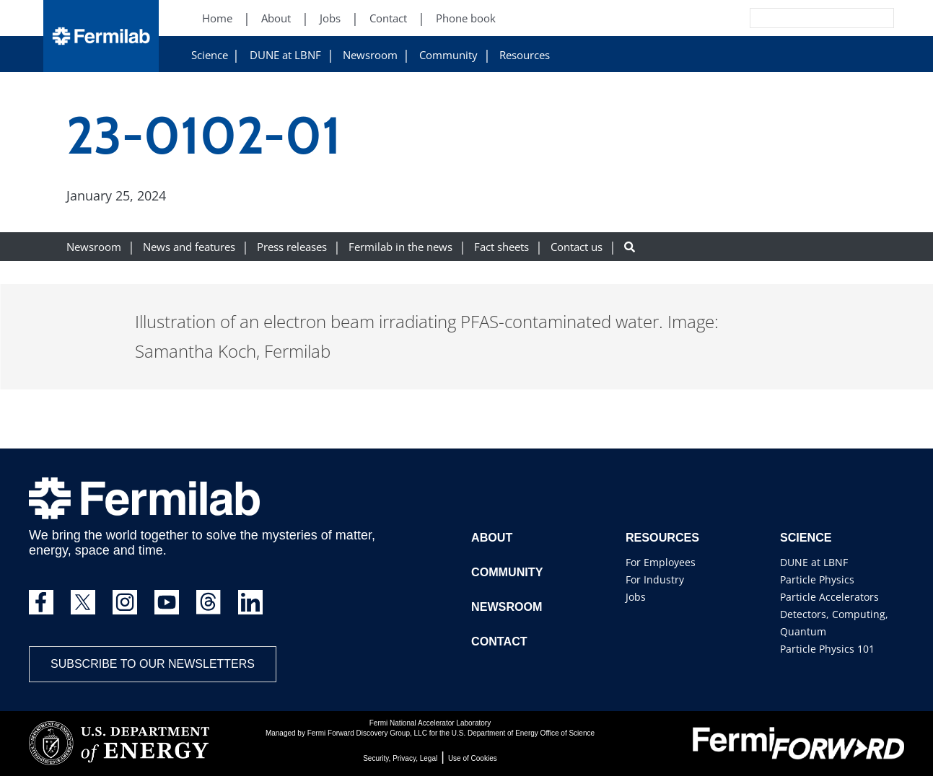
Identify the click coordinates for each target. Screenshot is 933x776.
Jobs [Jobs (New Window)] (330, 18)
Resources (524, 55)
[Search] (789, 18)
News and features (189, 247)
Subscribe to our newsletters (153, 664)
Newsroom (370, 55)
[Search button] (629, 247)
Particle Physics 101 (827, 649)
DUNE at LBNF (285, 55)
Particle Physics (817, 579)
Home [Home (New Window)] (217, 18)
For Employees (661, 562)
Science (209, 55)
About (491, 538)
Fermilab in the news (400, 247)
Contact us (577, 247)
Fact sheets (501, 247)
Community (448, 55)
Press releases (292, 247)
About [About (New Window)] (276, 18)
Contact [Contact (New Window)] (388, 18)
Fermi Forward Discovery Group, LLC (367, 733)
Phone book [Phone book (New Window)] (466, 18)
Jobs (636, 597)
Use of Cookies (472, 758)
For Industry (655, 579)
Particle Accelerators (829, 597)
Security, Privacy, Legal (400, 758)
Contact (499, 641)
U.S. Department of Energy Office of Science (523, 733)
